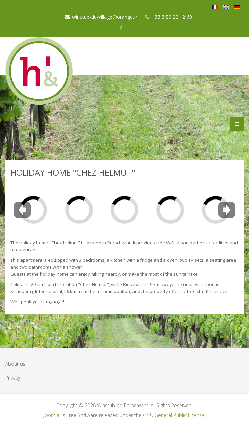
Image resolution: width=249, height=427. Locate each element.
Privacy (12, 377)
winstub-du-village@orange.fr (104, 17)
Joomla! (52, 415)
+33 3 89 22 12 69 (172, 17)
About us (15, 364)
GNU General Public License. (174, 415)
